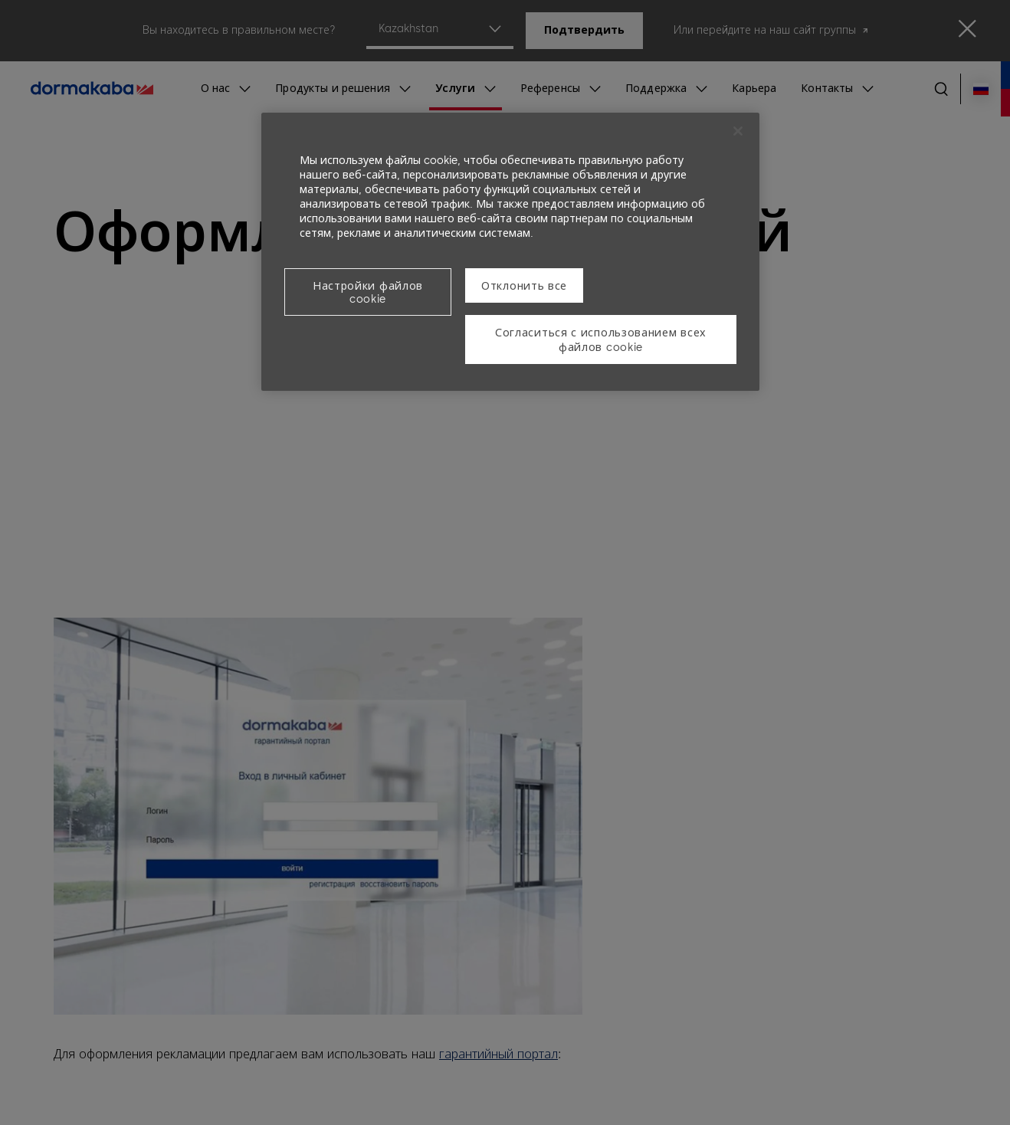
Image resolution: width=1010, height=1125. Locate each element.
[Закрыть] (738, 131)
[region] (510, 252)
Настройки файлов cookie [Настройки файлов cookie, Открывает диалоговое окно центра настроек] (368, 293)
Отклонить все (524, 286)
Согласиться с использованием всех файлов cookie (601, 340)
